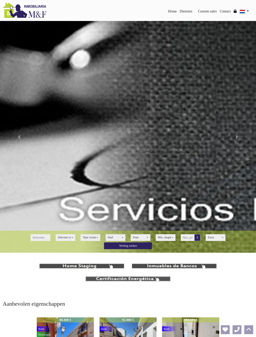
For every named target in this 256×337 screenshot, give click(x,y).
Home (172, 11)
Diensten (186, 11)
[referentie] (40, 237)
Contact (225, 11)
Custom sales (207, 11)
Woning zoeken (128, 245)
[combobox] (65, 237)
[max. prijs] (188, 237)
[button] (19, 137)
